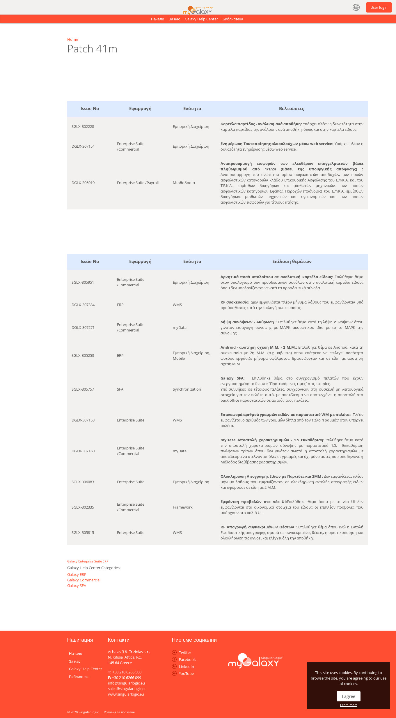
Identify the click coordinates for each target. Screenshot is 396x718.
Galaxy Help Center (201, 19)
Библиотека (233, 19)
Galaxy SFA (76, 585)
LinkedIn (186, 666)
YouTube (186, 673)
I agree (348, 696)
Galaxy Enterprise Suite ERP (88, 561)
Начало (157, 19)
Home (72, 39)
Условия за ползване (119, 712)
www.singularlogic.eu (126, 694)
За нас (174, 19)
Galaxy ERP (76, 574)
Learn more (348, 705)
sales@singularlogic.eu (127, 688)
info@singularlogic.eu (126, 683)
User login (379, 7)
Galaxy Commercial (83, 580)
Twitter (185, 652)
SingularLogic (89, 712)
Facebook (187, 659)
